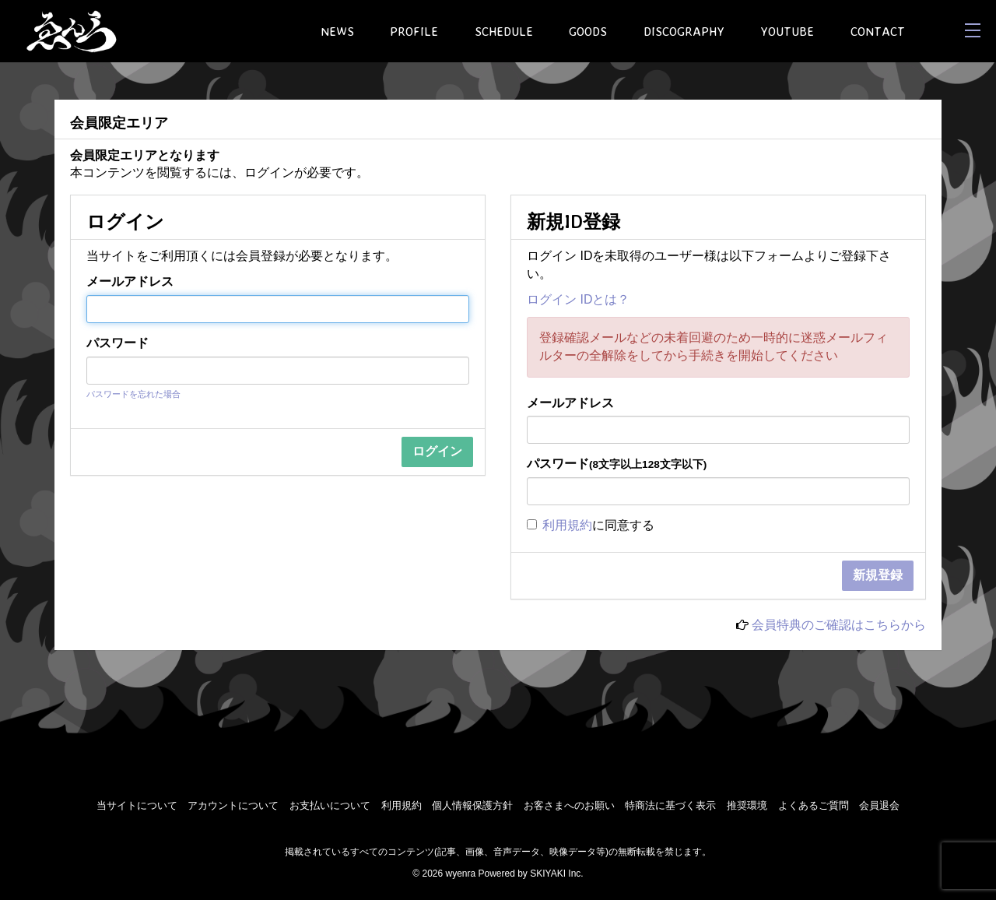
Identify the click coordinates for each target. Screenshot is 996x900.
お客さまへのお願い (569, 805)
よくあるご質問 (813, 805)
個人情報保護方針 (472, 805)
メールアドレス (130, 281)
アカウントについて (233, 805)
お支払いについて (329, 805)
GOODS (588, 31)
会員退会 (879, 805)
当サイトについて (136, 805)
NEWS (337, 31)
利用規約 (567, 525)
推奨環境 (747, 805)
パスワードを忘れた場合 (133, 394)
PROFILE (414, 31)
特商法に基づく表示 (670, 805)
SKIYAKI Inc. (556, 873)
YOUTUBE (787, 31)
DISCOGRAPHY (684, 31)
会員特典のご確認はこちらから (839, 624)
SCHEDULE (504, 31)
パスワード (117, 343)
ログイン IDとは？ (578, 299)
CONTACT (877, 31)
